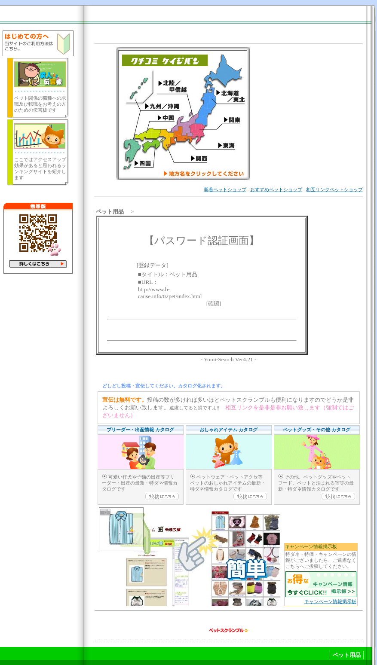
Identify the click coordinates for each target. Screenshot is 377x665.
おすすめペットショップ (276, 189)
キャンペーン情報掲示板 (330, 601)
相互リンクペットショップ (334, 189)
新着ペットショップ (225, 189)
